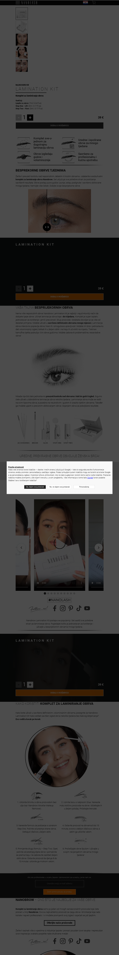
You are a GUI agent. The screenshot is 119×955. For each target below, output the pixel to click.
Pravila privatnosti (16, 467)
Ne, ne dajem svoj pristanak (60, 487)
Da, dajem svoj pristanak (35, 487)
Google (90, 478)
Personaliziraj (84, 487)
